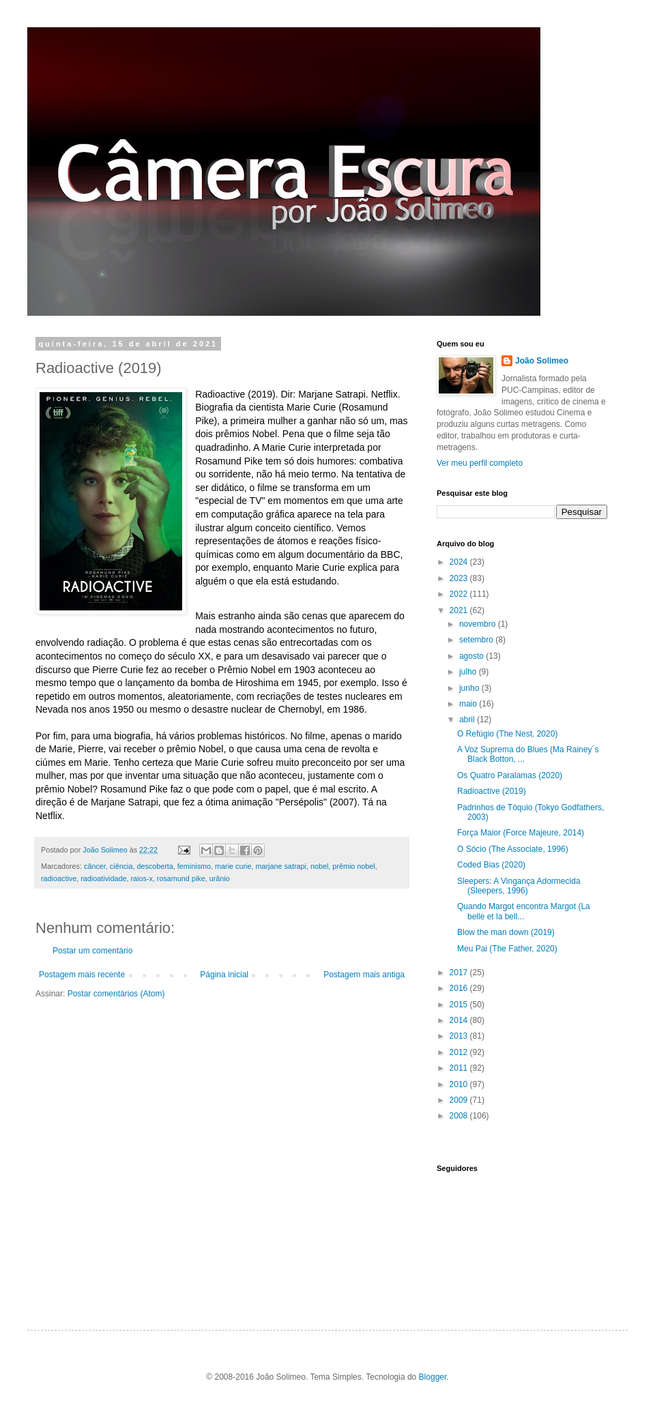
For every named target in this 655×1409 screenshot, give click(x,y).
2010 (460, 1084)
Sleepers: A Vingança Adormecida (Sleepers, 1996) (519, 885)
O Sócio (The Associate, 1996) (512, 849)
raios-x (141, 878)
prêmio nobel (353, 866)
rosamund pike (181, 878)
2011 (460, 1068)
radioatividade (103, 878)
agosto (472, 656)
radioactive (58, 878)
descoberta (154, 866)
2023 (460, 578)
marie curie (233, 866)
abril (468, 719)
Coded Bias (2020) (491, 865)
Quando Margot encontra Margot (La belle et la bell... (523, 911)
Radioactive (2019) (491, 791)
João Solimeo (541, 361)
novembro (478, 624)
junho (470, 688)
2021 (460, 610)
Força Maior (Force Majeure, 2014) (520, 832)
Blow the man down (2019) (506, 932)
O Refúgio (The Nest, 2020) (507, 734)
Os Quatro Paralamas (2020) (509, 775)
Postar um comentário (92, 950)
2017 (460, 972)
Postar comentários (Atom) (116, 993)
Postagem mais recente (82, 974)
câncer (95, 866)
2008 (460, 1116)
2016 (460, 988)
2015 (460, 1004)
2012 (460, 1052)
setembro (477, 639)
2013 (460, 1036)
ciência (121, 866)
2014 (460, 1020)
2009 (460, 1100)
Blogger (433, 1377)
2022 (460, 594)
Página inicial (224, 974)
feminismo (194, 866)
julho (469, 672)
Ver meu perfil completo (480, 463)
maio (469, 704)
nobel (319, 866)
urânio (219, 878)
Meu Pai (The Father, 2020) (507, 948)
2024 (460, 562)
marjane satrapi (280, 866)
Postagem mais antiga (364, 974)
